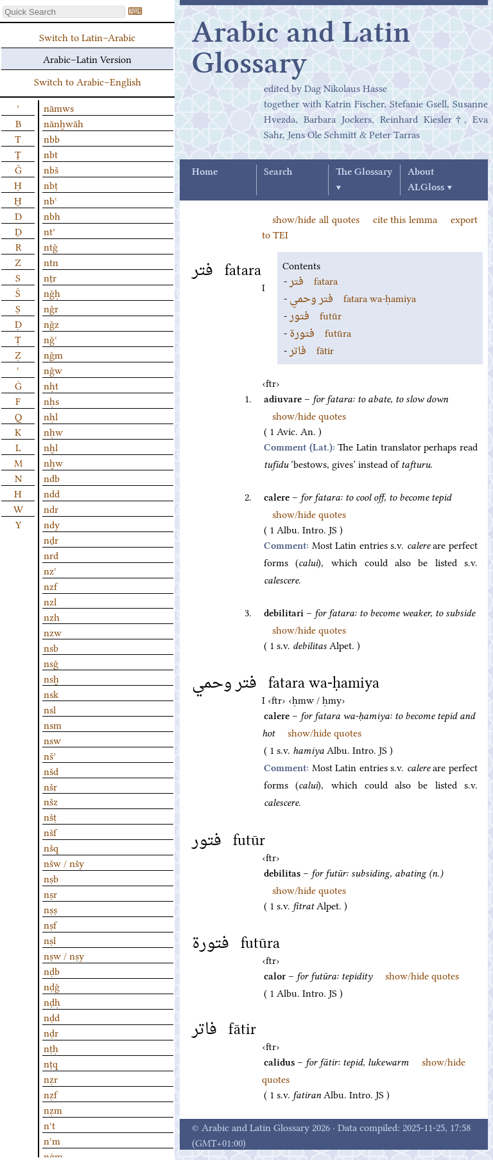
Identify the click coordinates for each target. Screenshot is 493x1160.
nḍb (52, 970)
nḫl (51, 447)
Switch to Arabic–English (87, 81)
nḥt (51, 385)
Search (278, 172)
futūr (316, 315)
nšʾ (50, 755)
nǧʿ (50, 339)
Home (205, 172)
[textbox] (64, 12)
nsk (51, 693)
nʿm (52, 1140)
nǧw (53, 369)
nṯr (50, 277)
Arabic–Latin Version (87, 58)
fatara (314, 280)
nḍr (51, 1032)
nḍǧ (52, 986)
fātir (312, 350)
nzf (50, 585)
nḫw (53, 462)
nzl (50, 601)
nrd (51, 555)
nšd (51, 770)
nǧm (53, 354)
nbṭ (51, 184)
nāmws (59, 107)
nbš (51, 169)
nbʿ (50, 200)
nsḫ (51, 678)
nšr (50, 786)
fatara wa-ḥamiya (353, 297)
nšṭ (50, 816)
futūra (320, 332)
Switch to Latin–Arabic (87, 37)
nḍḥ (52, 1001)
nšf (50, 832)
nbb (52, 138)
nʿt (49, 1125)
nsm (53, 724)
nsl (50, 709)
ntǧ (51, 246)
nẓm (53, 1109)
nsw (52, 740)
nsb (51, 647)
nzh (52, 616)
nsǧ (51, 663)
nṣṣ (50, 909)
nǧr (51, 308)
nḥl (51, 416)
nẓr (51, 1078)
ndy (52, 524)
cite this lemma (405, 218)
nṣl (50, 939)
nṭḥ (51, 1047)
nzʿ (50, 570)
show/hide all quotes (315, 218)
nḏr (51, 539)
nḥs (51, 400)
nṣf (50, 924)
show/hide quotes (309, 415)
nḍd (52, 1017)
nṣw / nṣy (64, 955)
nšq (51, 847)
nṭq (51, 1063)
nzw (53, 632)
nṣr (50, 893)
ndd (52, 493)
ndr (51, 508)
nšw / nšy (64, 862)
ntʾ (49, 231)
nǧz (51, 323)
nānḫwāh (63, 123)
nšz (51, 801)
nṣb (51, 878)
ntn (51, 261)
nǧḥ (52, 292)
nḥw (53, 431)
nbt (51, 154)
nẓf (50, 1094)
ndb (52, 477)
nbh (52, 215)
